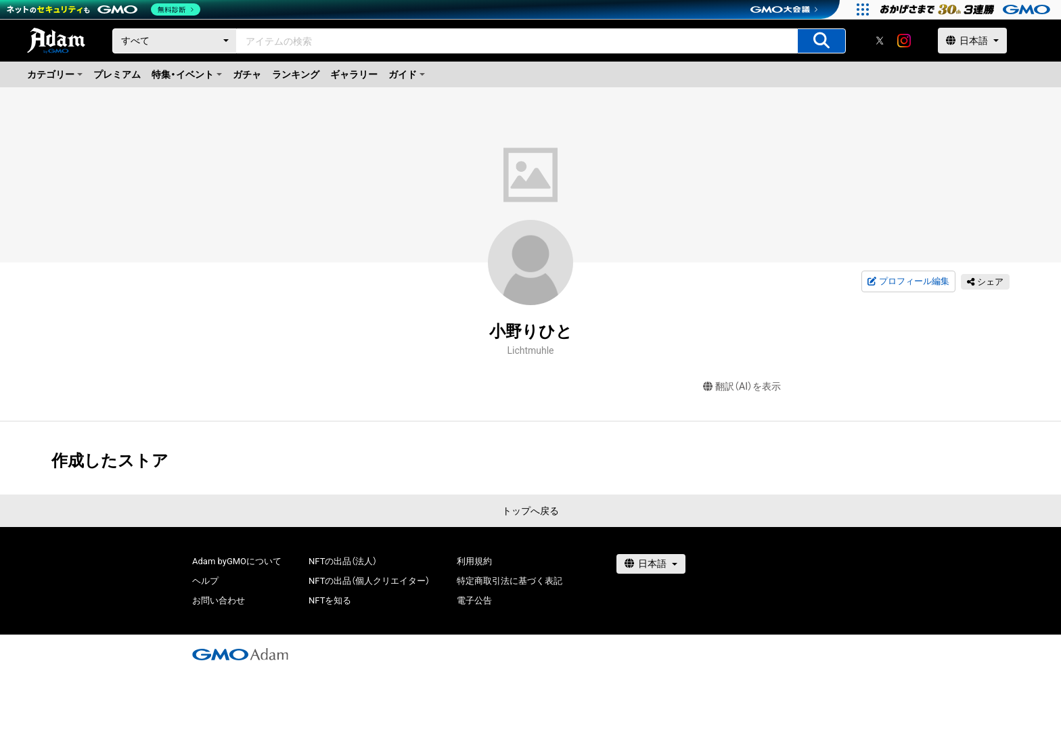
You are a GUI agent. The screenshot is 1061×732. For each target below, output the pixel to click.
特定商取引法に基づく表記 (509, 581)
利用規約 (474, 561)
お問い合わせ (218, 600)
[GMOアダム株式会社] (240, 654)
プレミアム (117, 74)
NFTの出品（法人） (343, 561)
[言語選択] (972, 40)
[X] (879, 40)
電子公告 (474, 600)
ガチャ (247, 74)
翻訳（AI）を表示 (742, 387)
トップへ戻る (530, 510)
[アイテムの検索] (821, 40)
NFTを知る (330, 600)
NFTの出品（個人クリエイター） (369, 581)
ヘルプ (205, 581)
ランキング (295, 74)
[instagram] (904, 40)
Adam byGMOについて (236, 561)
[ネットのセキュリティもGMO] (103, 9)
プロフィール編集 (908, 281)
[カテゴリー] (174, 40)
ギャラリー (354, 74)
